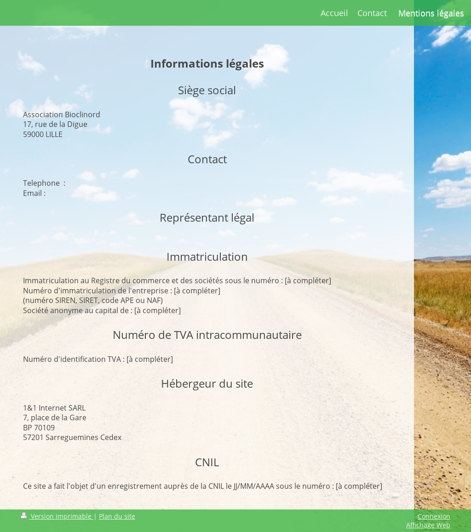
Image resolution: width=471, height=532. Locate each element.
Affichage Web (428, 525)
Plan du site (117, 516)
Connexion (434, 516)
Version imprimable (57, 516)
